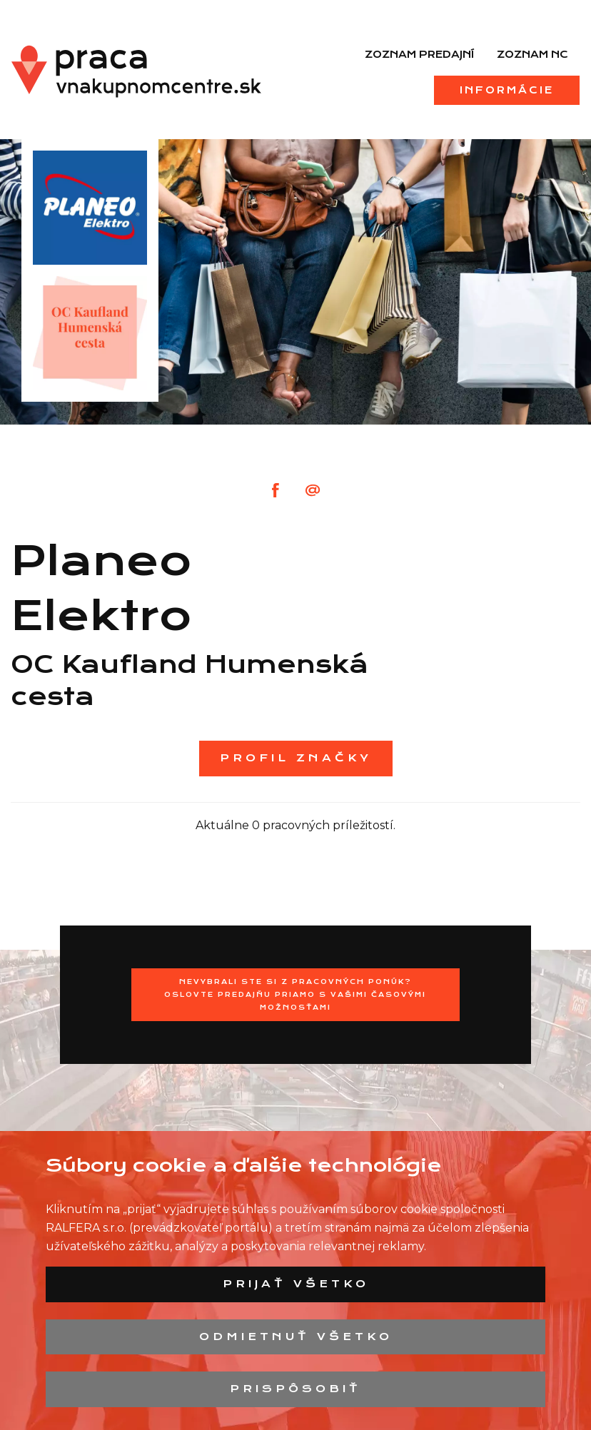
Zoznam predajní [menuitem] (419, 54)
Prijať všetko (296, 1283)
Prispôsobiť (295, 1388)
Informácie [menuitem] (507, 90)
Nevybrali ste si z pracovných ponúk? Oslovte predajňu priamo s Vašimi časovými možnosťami (295, 994)
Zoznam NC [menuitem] (532, 54)
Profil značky (296, 757)
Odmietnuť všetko (296, 1336)
